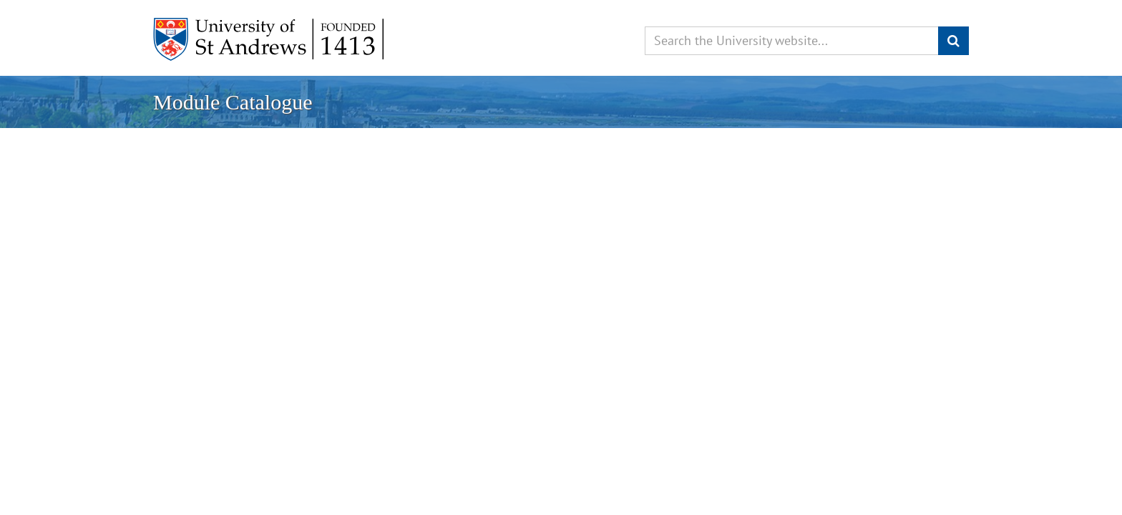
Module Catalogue (232, 102)
